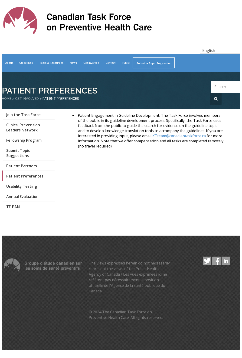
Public (126, 62)
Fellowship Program (24, 140)
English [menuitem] (208, 50)
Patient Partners (21, 165)
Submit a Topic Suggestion (154, 63)
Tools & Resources (51, 62)
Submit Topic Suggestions (18, 153)
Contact (110, 62)
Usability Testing (21, 186)
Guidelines (26, 62)
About (9, 62)
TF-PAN (13, 206)
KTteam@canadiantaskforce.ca (179, 135)
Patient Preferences (24, 176)
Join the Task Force (23, 114)
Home (6, 98)
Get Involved (91, 62)
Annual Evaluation (22, 196)
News (73, 62)
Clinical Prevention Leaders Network (23, 127)
